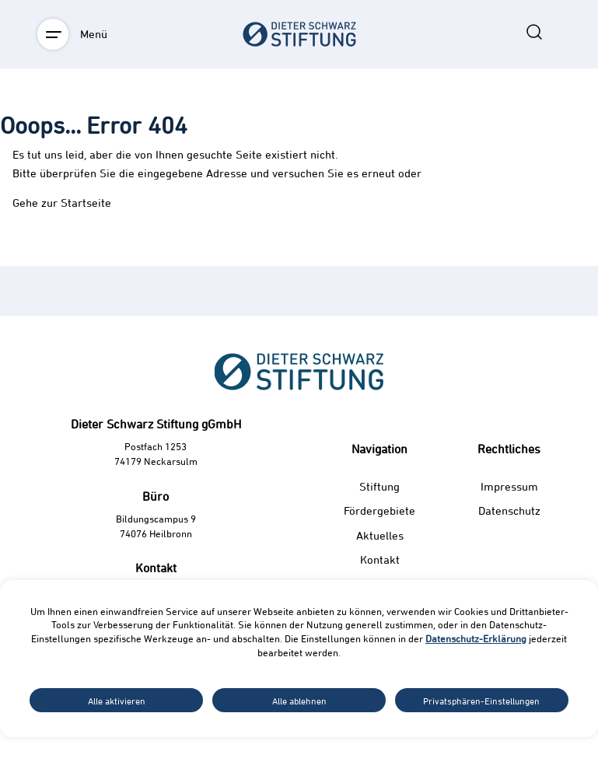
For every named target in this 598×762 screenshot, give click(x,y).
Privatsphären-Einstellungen (481, 700)
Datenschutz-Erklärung (475, 638)
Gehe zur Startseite (61, 202)
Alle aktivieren (116, 700)
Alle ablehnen (299, 700)
